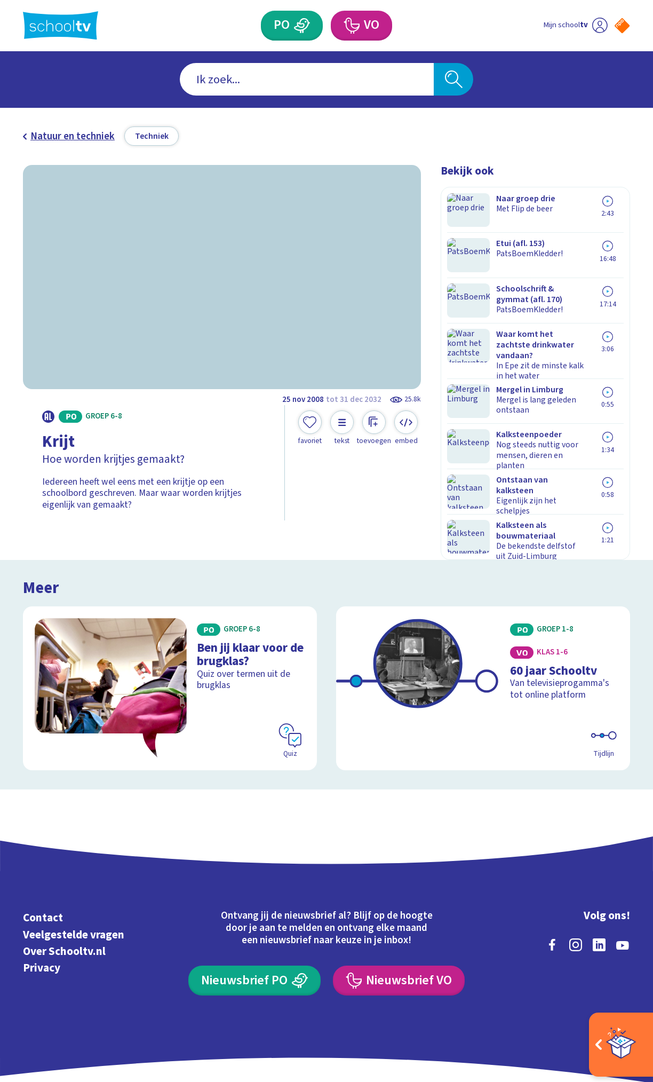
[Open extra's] (621, 1045)
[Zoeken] (453, 79)
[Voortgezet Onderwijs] (351, 26)
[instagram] (575, 894)
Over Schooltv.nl (64, 901)
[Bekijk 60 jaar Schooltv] (483, 638)
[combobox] (307, 79)
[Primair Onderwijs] (302, 26)
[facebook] (552, 894)
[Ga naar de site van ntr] (612, 987)
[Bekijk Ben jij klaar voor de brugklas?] (170, 638)
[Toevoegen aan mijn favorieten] (310, 427)
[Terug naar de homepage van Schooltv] (60, 25)
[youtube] (622, 894)
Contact (43, 867)
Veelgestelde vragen (73, 884)
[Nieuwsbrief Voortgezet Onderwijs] (399, 930)
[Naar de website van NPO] (622, 26)
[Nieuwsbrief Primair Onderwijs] (254, 930)
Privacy (41, 918)
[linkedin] (599, 894)
